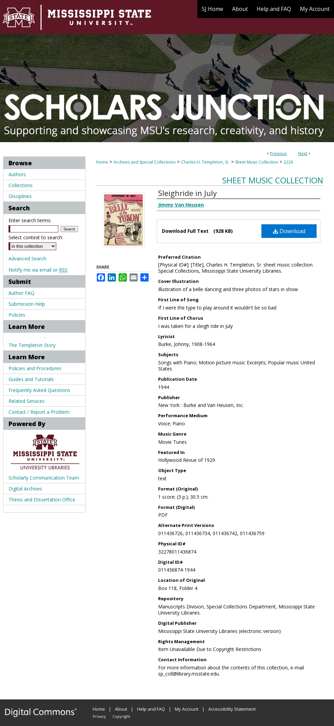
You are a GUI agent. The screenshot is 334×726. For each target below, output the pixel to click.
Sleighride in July (187, 193)
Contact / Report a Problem (39, 412)
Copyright (121, 716)
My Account (186, 709)
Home (102, 162)
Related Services (27, 401)
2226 (288, 162)
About (121, 709)
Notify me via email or (38, 270)
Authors (17, 174)
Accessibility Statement (232, 709)
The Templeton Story (32, 345)
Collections (21, 185)
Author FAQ (21, 293)
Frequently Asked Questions (39, 390)
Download (289, 231)
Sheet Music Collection (256, 162)
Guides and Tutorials (31, 379)
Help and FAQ (151, 709)
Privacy (99, 716)
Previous (278, 153)
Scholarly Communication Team (44, 477)
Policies (17, 315)
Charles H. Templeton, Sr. (205, 162)
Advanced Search (27, 258)
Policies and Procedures (35, 368)
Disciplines (20, 196)
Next (302, 153)
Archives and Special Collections (144, 162)
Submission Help (27, 304)
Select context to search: (36, 237)
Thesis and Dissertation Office (42, 499)
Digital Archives (25, 488)
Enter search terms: (30, 220)
